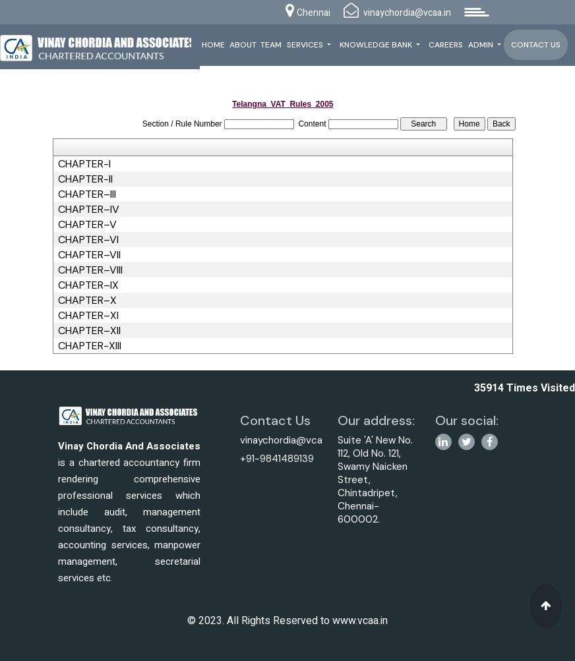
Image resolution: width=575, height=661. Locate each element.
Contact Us (535, 45)
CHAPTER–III (87, 194)
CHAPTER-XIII (89, 346)
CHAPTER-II (85, 179)
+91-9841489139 (277, 458)
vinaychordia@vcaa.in (288, 440)
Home (213, 45)
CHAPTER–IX (88, 285)
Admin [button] (481, 45)
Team (271, 45)
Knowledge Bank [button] (377, 45)
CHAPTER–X (87, 300)
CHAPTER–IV (88, 209)
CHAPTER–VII (89, 255)
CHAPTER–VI (88, 240)
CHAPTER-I (84, 164)
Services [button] (306, 45)
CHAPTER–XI (88, 315)
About (243, 45)
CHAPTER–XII (89, 331)
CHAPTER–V (87, 224)
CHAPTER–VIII (90, 270)
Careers (446, 45)
